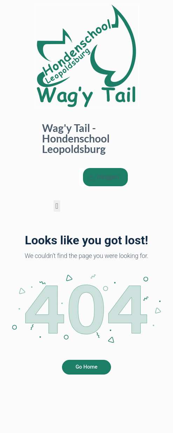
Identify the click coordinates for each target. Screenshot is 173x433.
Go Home (87, 367)
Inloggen (104, 177)
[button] (57, 206)
